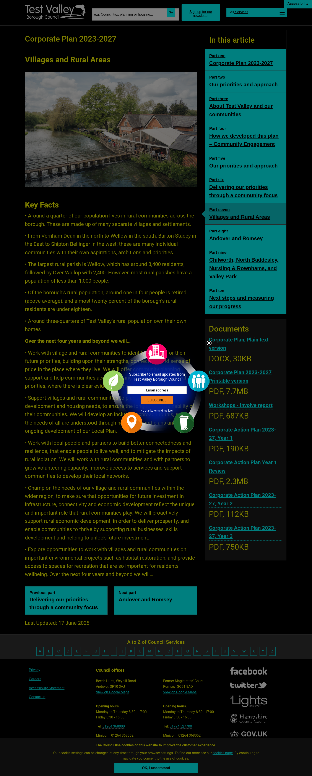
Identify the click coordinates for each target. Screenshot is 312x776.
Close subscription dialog (209, 343)
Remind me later (164, 410)
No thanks (147, 410)
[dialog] (156, 388)
